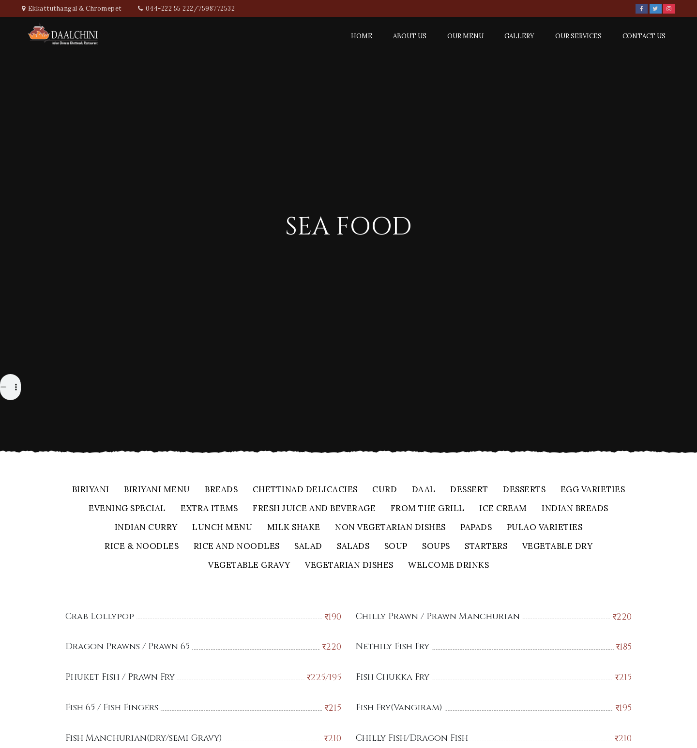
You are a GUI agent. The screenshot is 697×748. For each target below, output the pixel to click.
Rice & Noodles (142, 546)
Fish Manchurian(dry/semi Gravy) (143, 738)
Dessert (469, 490)
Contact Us (644, 36)
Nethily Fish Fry (392, 646)
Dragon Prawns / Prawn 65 (127, 646)
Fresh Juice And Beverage (314, 509)
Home (361, 36)
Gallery (519, 36)
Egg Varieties (593, 490)
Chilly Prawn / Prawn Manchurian (438, 616)
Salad (308, 546)
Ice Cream (503, 509)
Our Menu (465, 36)
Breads (221, 490)
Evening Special (127, 509)
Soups (436, 546)
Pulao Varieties (545, 527)
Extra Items (209, 509)
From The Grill (428, 509)
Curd (384, 490)
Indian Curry (146, 527)
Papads (476, 527)
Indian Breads (575, 509)
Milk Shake (293, 527)
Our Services (578, 36)
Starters (486, 546)
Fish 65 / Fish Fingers (111, 707)
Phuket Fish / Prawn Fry (120, 677)
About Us (409, 36)
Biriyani (90, 490)
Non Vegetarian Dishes (390, 527)
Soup (396, 546)
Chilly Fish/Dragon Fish (412, 738)
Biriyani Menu (157, 490)
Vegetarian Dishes (349, 565)
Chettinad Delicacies (305, 490)
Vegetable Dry (557, 546)
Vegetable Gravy (249, 565)
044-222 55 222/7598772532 (190, 8)
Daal (424, 490)
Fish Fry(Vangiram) (399, 707)
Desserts (524, 490)
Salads (353, 546)
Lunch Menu (222, 527)
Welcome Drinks (448, 565)
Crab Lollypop (99, 616)
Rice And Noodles (237, 546)
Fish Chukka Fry (392, 677)
